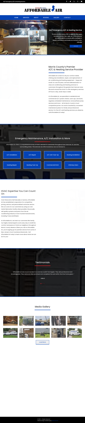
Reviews (46, 18)
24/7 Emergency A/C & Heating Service (14, 1)
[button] (40, 53)
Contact (67, 18)
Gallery (56, 18)
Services (26, 18)
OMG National (55, 420)
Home (16, 18)
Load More (42, 342)
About (36, 18)
